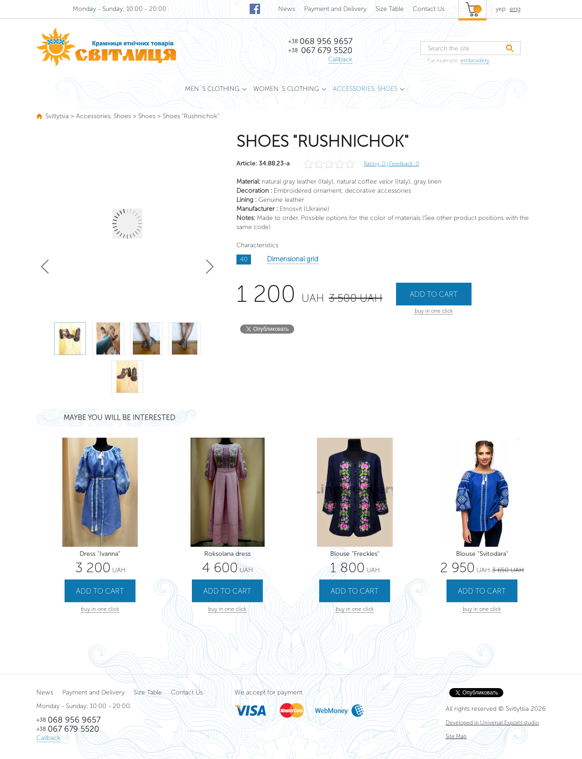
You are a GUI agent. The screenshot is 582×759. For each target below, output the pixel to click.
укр (501, 9)
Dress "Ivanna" (100, 554)
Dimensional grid (292, 259)
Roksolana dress (227, 554)
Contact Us (429, 9)
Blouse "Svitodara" (482, 554)
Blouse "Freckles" (355, 554)
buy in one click (434, 311)
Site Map (456, 736)
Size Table (390, 9)
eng (515, 9)
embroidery (475, 60)
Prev (45, 267)
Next (210, 267)
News (286, 9)
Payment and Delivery (335, 9)
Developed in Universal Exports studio (492, 722)
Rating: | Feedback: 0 (391, 163)
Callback (340, 59)
